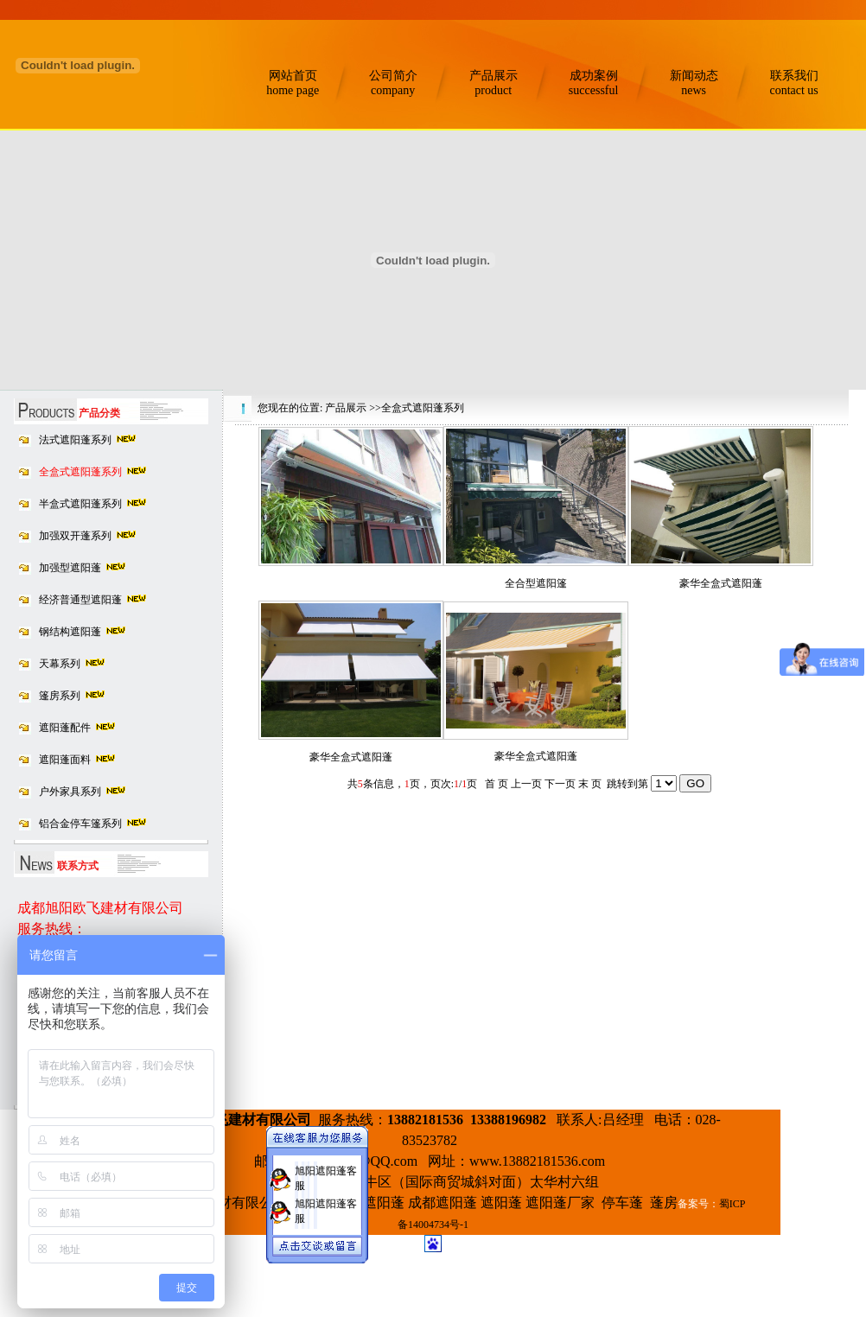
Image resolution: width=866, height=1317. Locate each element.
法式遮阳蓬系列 (75, 440)
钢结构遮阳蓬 (70, 632)
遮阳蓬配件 (64, 728)
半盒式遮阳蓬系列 (80, 504)
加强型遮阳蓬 (70, 568)
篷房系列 (59, 696)
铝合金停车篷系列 (80, 824)
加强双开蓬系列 (75, 536)
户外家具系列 (70, 792)
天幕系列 (59, 664)
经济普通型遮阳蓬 (80, 600)
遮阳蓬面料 (64, 760)
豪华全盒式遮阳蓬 (720, 583)
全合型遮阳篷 (536, 583)
